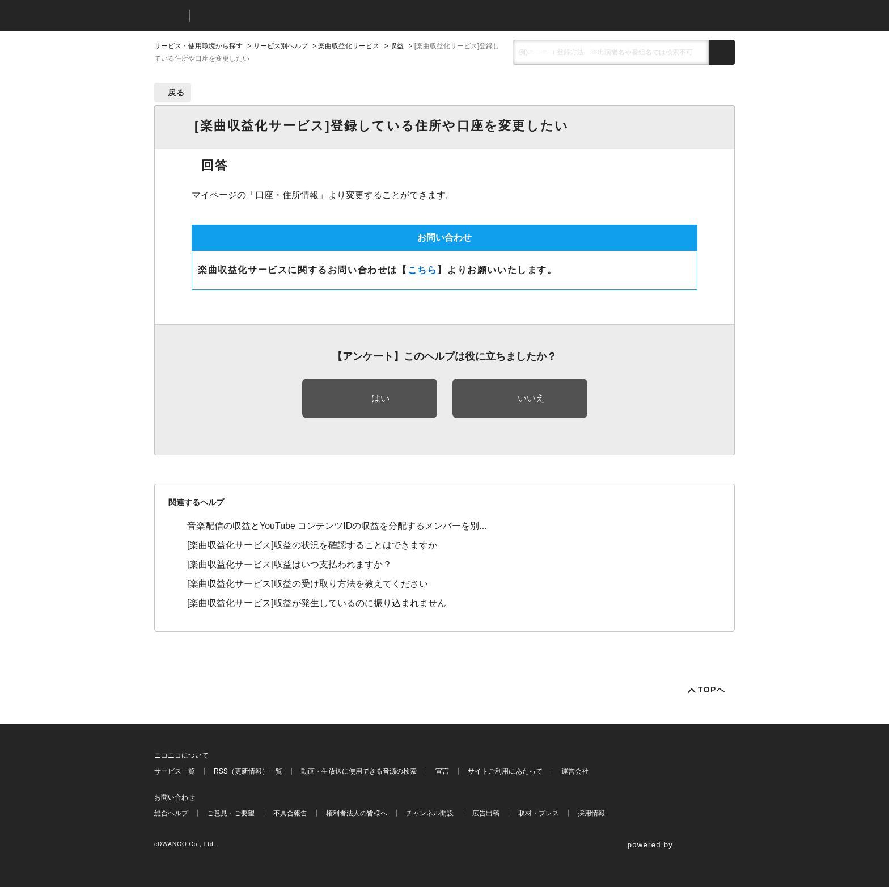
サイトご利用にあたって (505, 771)
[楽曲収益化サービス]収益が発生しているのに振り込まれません (316, 603)
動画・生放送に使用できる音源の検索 (359, 771)
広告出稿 (485, 813)
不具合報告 (290, 813)
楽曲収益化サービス (348, 46)
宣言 (442, 771)
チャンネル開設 (430, 813)
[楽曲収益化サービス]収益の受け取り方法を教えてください (307, 583)
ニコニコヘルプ (259, 16)
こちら (423, 270)
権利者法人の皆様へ (356, 813)
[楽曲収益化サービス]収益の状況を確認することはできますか (312, 545)
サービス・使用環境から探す (198, 46)
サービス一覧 (174, 771)
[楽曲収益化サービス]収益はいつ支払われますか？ (289, 564)
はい (380, 398)
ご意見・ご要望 (231, 813)
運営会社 (575, 771)
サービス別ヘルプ (280, 46)
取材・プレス (538, 813)
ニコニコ (169, 16)
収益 (397, 46)
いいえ (531, 398)
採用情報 (591, 813)
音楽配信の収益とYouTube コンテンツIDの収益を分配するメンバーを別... (337, 526)
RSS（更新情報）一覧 (248, 771)
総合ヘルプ (171, 813)
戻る (176, 92)
